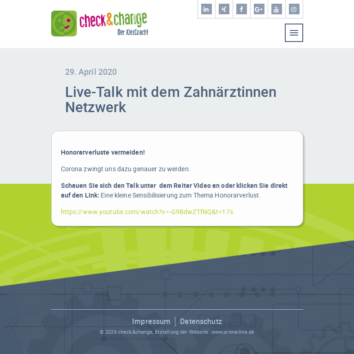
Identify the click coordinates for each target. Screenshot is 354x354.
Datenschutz (201, 321)
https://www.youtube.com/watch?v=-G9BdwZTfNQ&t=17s (147, 211)
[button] (16, 337)
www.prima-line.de (232, 331)
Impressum (151, 321)
